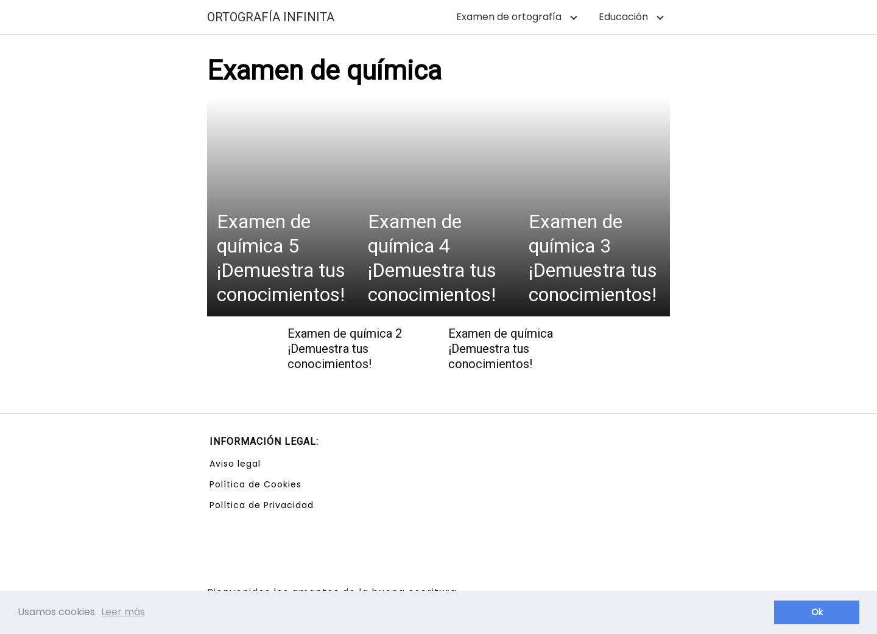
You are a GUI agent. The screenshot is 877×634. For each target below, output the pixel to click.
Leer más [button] (123, 612)
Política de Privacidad (262, 505)
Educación (623, 17)
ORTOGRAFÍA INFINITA (270, 17)
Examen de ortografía (509, 17)
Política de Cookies (255, 484)
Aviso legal (235, 464)
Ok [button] (817, 612)
